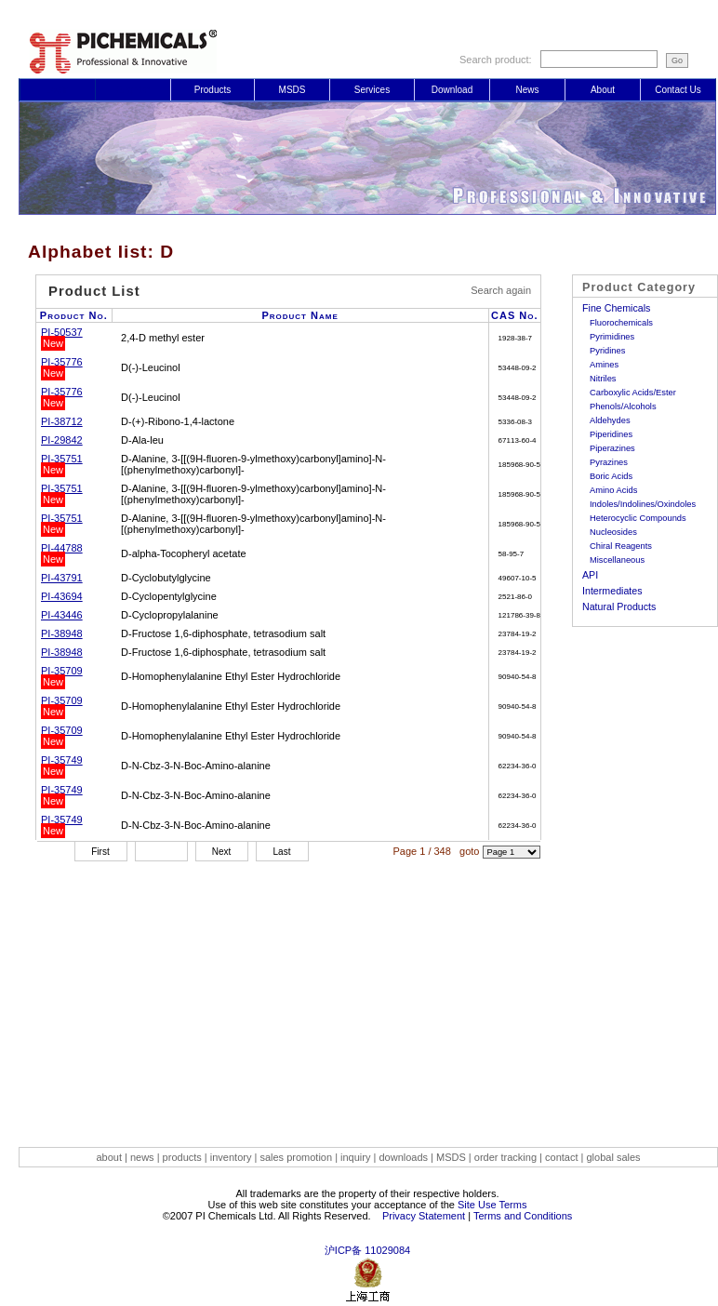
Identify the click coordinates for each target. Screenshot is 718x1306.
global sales (613, 1157)
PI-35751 (62, 458)
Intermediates (612, 590)
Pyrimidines (612, 336)
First (100, 851)
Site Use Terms (492, 1204)
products (182, 1157)
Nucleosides (613, 532)
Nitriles (603, 378)
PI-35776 (62, 361)
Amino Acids (613, 490)
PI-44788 (62, 547)
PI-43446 (62, 614)
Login (58, 90)
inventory (231, 1157)
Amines (604, 364)
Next (222, 851)
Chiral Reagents (621, 546)
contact (561, 1157)
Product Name (299, 315)
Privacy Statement (423, 1215)
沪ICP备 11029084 (367, 1250)
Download (452, 90)
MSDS (292, 90)
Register (132, 90)
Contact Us (677, 90)
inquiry (355, 1157)
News (526, 90)
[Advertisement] (368, 992)
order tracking (506, 1157)
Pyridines (607, 350)
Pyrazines (609, 462)
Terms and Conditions (522, 1215)
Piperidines (611, 434)
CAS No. (514, 315)
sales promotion (297, 1157)
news (142, 1157)
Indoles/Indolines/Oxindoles (643, 504)
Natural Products (619, 606)
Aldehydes (610, 420)
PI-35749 (62, 760)
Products (212, 90)
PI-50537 (62, 332)
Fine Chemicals (616, 307)
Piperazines (612, 448)
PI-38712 (62, 421)
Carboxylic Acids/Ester (633, 392)
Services (372, 90)
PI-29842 (62, 440)
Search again (501, 290)
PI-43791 (62, 577)
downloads (403, 1157)
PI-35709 (62, 670)
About (603, 90)
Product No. (74, 315)
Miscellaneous (617, 560)
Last (282, 851)
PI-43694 (62, 596)
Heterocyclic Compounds (638, 518)
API (590, 574)
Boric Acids (611, 476)
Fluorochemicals (621, 322)
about (110, 1157)
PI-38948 (62, 633)
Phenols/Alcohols (623, 406)
